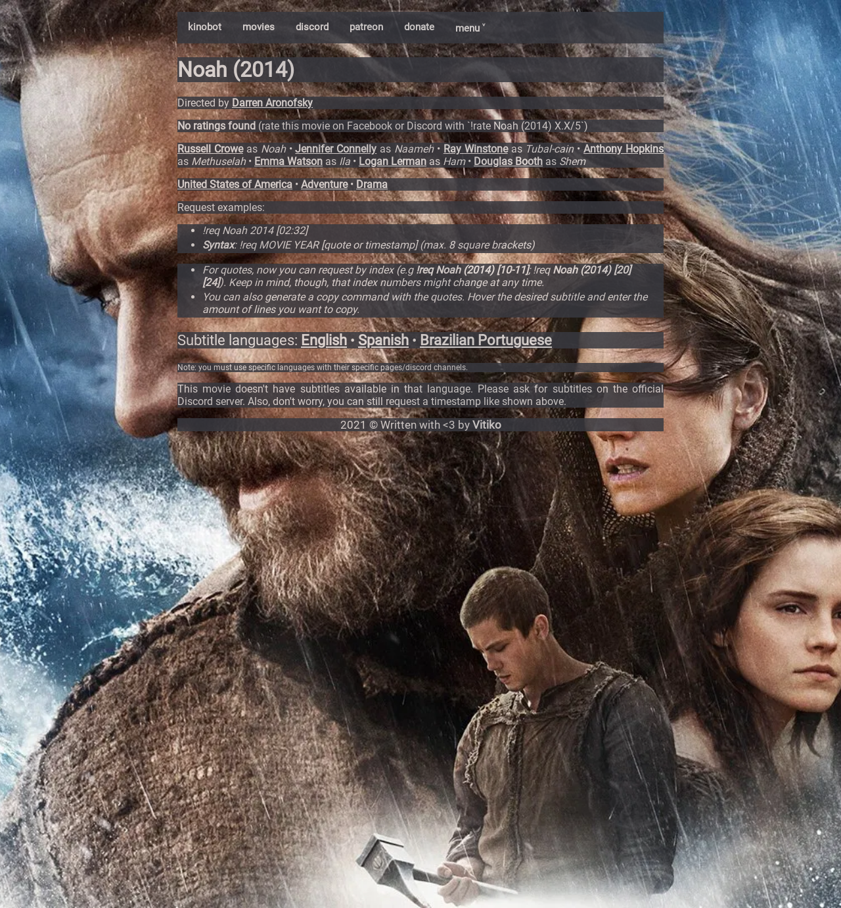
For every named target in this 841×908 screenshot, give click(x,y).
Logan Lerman (392, 161)
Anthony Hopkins (623, 149)
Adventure (324, 184)
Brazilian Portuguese (486, 340)
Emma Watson (288, 161)
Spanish (383, 340)
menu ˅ (470, 28)
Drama (372, 184)
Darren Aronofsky (272, 103)
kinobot (204, 27)
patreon (366, 27)
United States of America (234, 184)
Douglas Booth (508, 161)
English (324, 340)
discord (312, 27)
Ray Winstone (475, 149)
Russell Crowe (210, 149)
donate (419, 27)
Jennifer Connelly (335, 149)
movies (258, 27)
